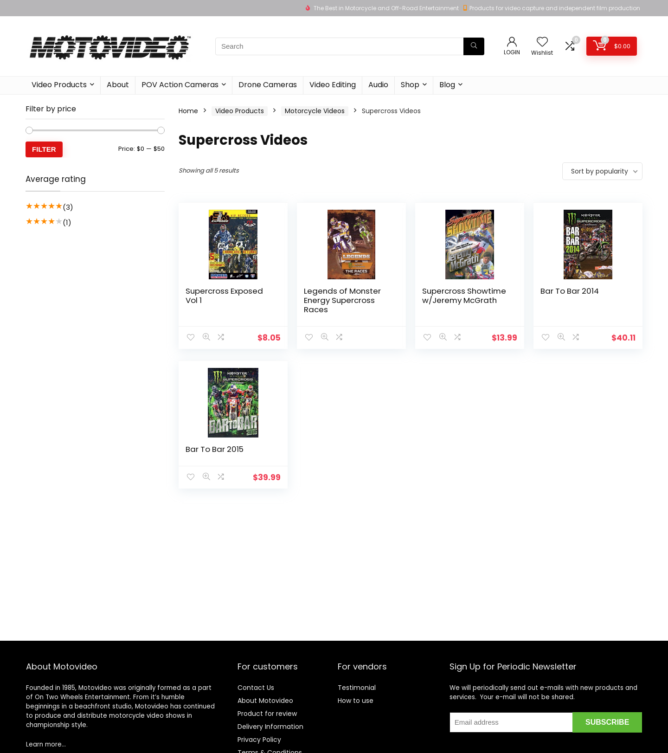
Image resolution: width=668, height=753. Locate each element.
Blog (447, 84)
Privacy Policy (259, 739)
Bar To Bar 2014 (569, 290)
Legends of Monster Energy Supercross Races (342, 300)
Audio (378, 84)
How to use (355, 700)
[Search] (473, 46)
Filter (44, 149)
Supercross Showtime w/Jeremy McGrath (464, 295)
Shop (410, 84)
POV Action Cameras (179, 84)
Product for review (267, 713)
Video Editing (332, 84)
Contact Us (256, 687)
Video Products (59, 84)
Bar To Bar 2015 (215, 449)
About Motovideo (265, 700)
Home (188, 111)
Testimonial (357, 687)
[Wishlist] (542, 42)
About (118, 84)
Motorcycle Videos (315, 111)
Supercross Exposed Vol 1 (224, 295)
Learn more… (46, 744)
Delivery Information (270, 726)
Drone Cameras (267, 84)
